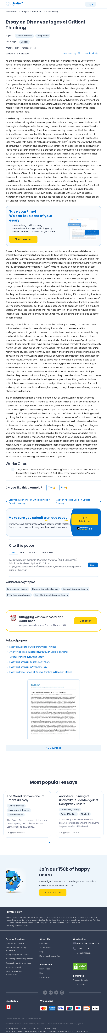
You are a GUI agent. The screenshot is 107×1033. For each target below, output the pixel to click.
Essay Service (12, 11)
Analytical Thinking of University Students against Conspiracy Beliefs (78, 800)
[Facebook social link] (45, 992)
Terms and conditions (31, 1028)
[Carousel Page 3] (53, 842)
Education (36, 11)
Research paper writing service (19, 959)
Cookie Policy (82, 1031)
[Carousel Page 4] (55, 842)
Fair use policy (50, 1028)
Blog (41, 973)
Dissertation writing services (18, 963)
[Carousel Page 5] (57, 842)
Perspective (43, 35)
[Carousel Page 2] (51, 842)
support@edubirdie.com (87, 943)
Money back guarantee (49, 956)
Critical (24, 41)
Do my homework (13, 967)
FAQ (41, 952)
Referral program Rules (35, 1031)
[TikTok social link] (56, 992)
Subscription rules (14, 1031)
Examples (25, 11)
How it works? (45, 943)
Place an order (23, 239)
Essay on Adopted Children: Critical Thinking (73, 501)
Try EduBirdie (85, 519)
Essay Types (44, 969)
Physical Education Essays (45, 589)
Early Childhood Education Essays (51, 595)
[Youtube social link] (51, 992)
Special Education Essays (75, 589)
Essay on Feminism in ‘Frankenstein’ (28, 667)
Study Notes (44, 977)
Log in (90, 4)
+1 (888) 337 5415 (83, 948)
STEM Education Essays (18, 595)
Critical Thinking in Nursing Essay (26, 657)
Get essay (85, 620)
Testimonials (45, 947)
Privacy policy (12, 1028)
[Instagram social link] (62, 992)
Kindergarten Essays (17, 589)
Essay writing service (15, 943)
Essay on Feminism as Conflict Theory (29, 662)
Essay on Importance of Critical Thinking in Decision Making (29, 501)
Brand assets (79, 984)
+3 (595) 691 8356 (84, 953)
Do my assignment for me (17, 954)
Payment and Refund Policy (61, 1031)
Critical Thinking (51, 11)
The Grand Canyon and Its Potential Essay (25, 798)
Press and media (80, 980)
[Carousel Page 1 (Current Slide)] (49, 842)
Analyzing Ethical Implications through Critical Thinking (38, 651)
